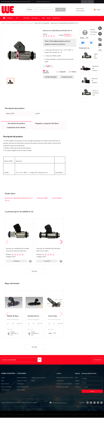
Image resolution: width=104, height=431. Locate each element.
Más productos (46, 75)
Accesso (75, 2)
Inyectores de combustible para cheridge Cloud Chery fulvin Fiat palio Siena (17, 253)
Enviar (91, 399)
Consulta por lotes (66, 81)
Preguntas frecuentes (61, 384)
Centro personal (81, 10)
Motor (36, 386)
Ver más (34, 275)
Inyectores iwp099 (42, 201)
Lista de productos (7, 396)
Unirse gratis (60, 390)
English (76, 386)
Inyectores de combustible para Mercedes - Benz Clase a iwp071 (49, 253)
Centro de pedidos (82, 13)
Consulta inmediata (51, 81)
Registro (83, 2)
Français (77, 393)
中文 (76, 382)
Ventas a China (6, 400)
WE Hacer (32, 22)
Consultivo (16, 264)
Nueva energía (20, 397)
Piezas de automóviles (12, 26)
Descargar (42, 22)
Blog (52, 22)
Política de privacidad (63, 401)
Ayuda (58, 22)
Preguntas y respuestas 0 (67, 38)
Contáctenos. (67, 22)
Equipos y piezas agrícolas (42, 383)
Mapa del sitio (6, 392)
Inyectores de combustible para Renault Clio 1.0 (18, 201)
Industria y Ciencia (22, 386)
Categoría (21, 378)
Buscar (65, 12)
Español (97, 12)
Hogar (3, 26)
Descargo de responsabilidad (61, 395)
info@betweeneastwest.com (51, 2)
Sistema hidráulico (22, 383)
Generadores (20, 390)
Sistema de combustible (27, 26)
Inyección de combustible (42, 26)
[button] (61, 245)
